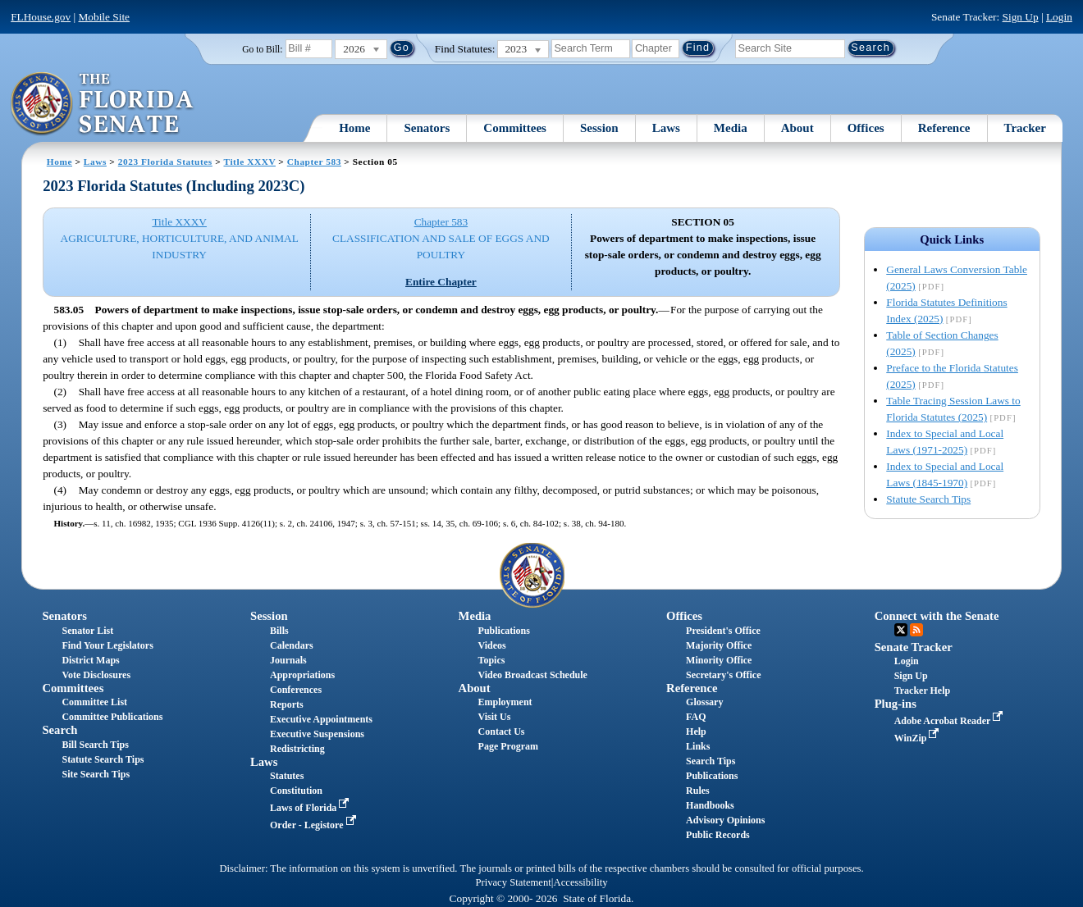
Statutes (287, 776)
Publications (504, 630)
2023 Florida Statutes (165, 161)
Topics (491, 660)
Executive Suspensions (317, 734)
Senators (427, 127)
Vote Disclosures (96, 675)
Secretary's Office (723, 675)
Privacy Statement (513, 882)
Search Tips (710, 761)
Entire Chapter (441, 282)
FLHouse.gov (41, 17)
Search (59, 729)
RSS (916, 629)
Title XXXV (249, 161)
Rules (698, 790)
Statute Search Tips (928, 499)
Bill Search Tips (95, 744)
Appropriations (302, 675)
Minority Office (719, 660)
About (797, 127)
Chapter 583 (314, 161)
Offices (866, 127)
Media (730, 127)
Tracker (1025, 127)
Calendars (291, 645)
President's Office (723, 630)
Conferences (296, 689)
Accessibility (581, 882)
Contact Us (501, 731)
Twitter (900, 629)
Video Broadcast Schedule (532, 675)
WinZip (918, 738)
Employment (505, 702)
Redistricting (297, 748)
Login (1059, 17)
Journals (288, 660)
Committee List (94, 702)
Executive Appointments (321, 719)
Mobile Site (104, 17)
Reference (944, 127)
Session (599, 127)
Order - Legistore (314, 825)
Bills (279, 630)
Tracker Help (922, 690)
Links (698, 746)
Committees (514, 127)
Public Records (718, 835)
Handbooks (710, 805)
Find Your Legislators (107, 645)
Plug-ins (895, 703)
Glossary (704, 702)
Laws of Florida (311, 808)
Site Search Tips (96, 774)
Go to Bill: (262, 49)
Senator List (87, 630)
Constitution (296, 790)
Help (696, 731)
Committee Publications (112, 716)
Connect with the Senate (937, 615)
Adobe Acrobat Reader (950, 721)
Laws (666, 127)
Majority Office (719, 645)
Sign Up (1021, 17)
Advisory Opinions (725, 820)
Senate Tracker (914, 647)
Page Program (508, 746)
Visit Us (494, 716)
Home (354, 127)
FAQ (696, 716)
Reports (287, 704)
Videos (492, 645)
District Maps (90, 660)
